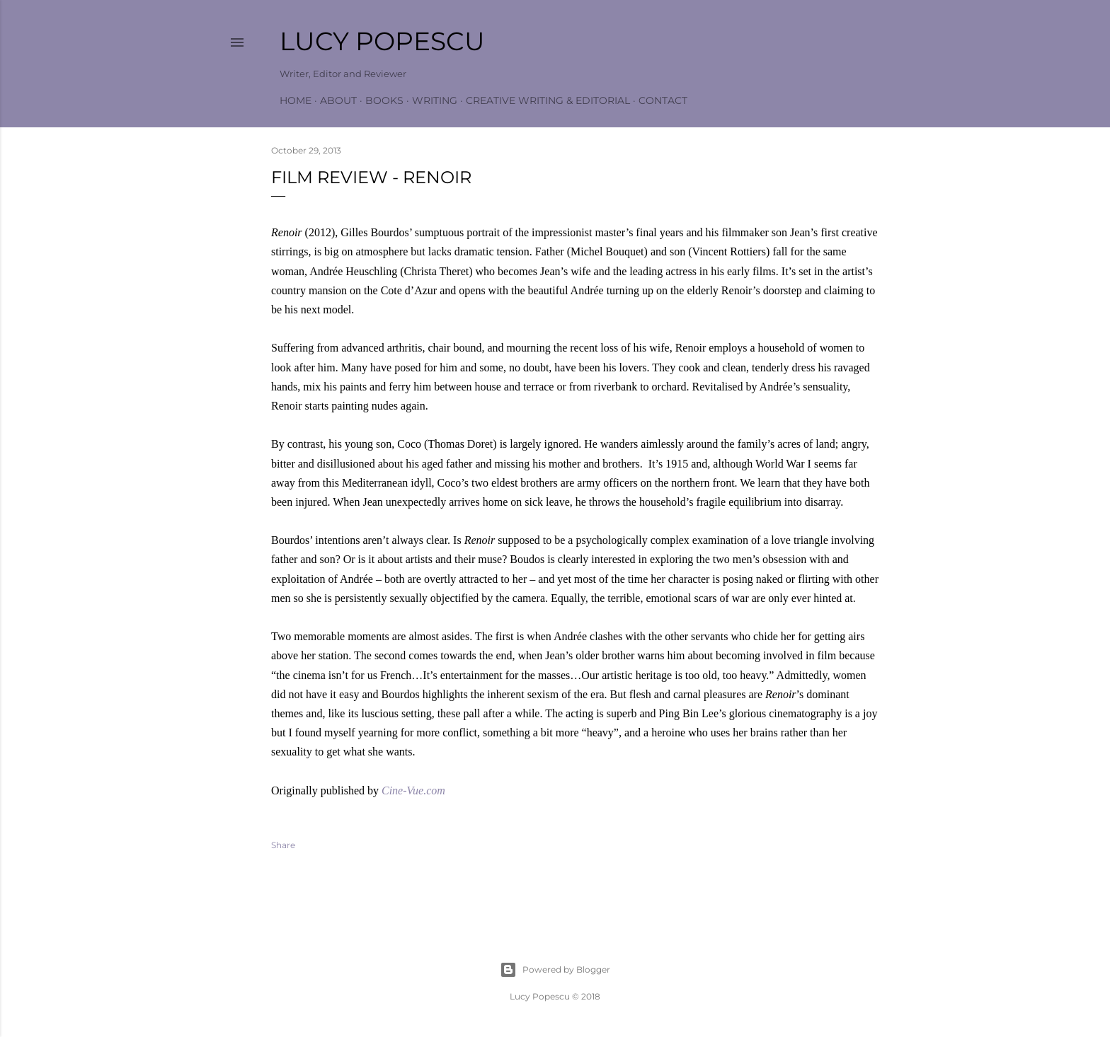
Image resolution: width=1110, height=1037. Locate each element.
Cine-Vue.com (413, 790)
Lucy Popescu (382, 41)
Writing (434, 100)
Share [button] (283, 845)
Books (384, 100)
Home (295, 100)
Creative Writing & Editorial (548, 100)
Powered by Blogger (555, 969)
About (338, 100)
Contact (663, 100)
